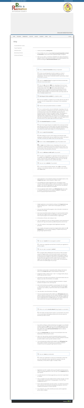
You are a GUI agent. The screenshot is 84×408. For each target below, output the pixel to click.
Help (50, 36)
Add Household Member (52, 59)
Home (14, 36)
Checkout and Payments (18, 55)
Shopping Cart (59, 188)
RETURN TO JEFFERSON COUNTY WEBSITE (18, 0)
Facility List (45, 271)
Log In (70, 36)
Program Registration (18, 48)
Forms (46, 36)
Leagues (36, 36)
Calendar (41, 36)
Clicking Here (49, 50)
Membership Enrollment (18, 52)
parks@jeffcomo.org (43, 9)
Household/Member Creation (19, 45)
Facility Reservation (17, 50)
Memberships (25, 36)
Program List (40, 180)
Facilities (31, 36)
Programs (19, 36)
